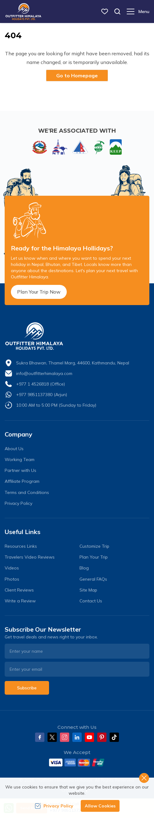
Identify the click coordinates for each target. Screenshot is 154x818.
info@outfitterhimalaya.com (44, 373)
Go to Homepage (77, 75)
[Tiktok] (114, 737)
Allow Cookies (100, 806)
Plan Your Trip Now (39, 292)
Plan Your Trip (93, 557)
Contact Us (90, 601)
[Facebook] (39, 737)
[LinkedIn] (77, 737)
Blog (84, 568)
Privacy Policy (18, 503)
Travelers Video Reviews (30, 557)
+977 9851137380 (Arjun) (41, 394)
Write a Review (20, 601)
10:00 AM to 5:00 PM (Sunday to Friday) (56, 405)
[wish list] (104, 11)
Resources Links (21, 546)
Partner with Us (20, 470)
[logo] (77, 336)
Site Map (88, 590)
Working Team (19, 459)
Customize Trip (94, 546)
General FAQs (93, 579)
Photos (12, 579)
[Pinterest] (101, 737)
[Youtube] (89, 737)
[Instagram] (64, 737)
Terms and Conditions (27, 492)
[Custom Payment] (77, 762)
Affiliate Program (22, 481)
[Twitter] (52, 737)
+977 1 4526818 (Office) (40, 384)
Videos (12, 568)
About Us (14, 448)
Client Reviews (19, 590)
